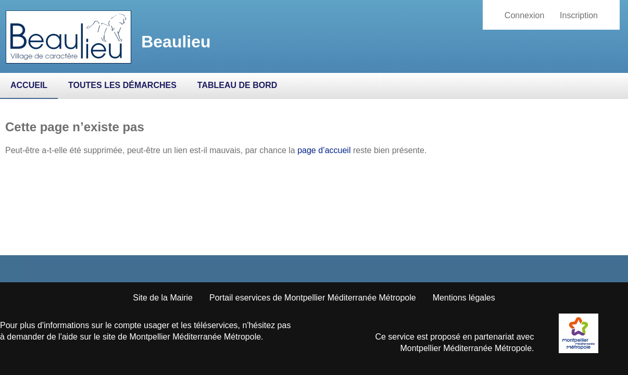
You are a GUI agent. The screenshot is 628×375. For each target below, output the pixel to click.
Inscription (579, 15)
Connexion (525, 15)
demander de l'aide (42, 336)
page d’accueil (323, 150)
